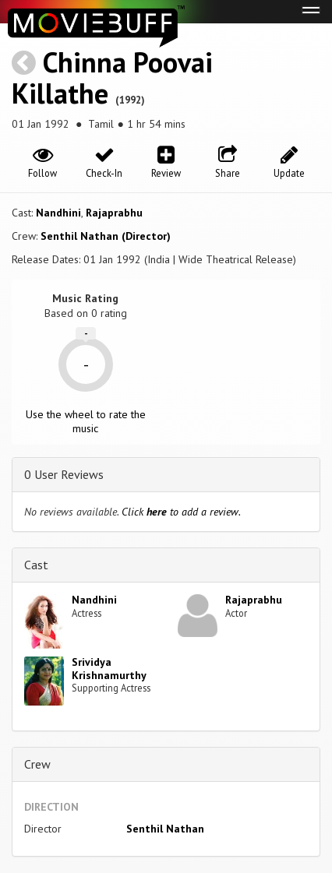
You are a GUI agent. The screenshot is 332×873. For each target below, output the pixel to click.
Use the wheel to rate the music (86, 421)
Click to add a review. (181, 512)
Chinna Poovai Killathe (112, 77)
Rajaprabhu (114, 213)
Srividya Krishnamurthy (109, 668)
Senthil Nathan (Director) (106, 236)
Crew (37, 764)
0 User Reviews (64, 474)
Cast (36, 564)
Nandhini (58, 213)
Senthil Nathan (165, 829)
